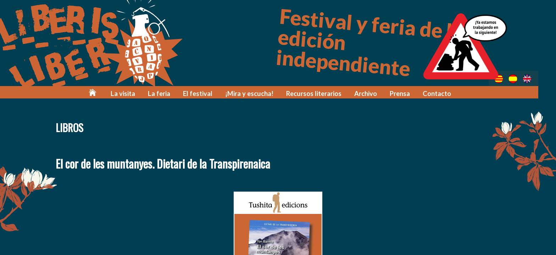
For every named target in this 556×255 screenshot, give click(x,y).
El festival (208, 93)
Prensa (403, 93)
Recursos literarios (319, 93)
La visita (137, 93)
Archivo (370, 93)
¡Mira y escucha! (257, 93)
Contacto (440, 93)
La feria (171, 93)
